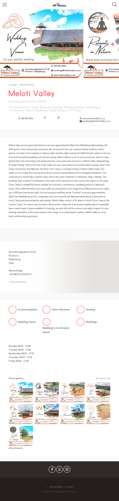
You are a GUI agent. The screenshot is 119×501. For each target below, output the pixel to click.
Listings (13, 84)
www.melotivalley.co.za (94, 118)
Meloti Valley (27, 84)
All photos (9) (103, 378)
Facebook (52, 470)
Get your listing (55, 486)
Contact (69, 486)
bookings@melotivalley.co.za (96, 121)
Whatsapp (59, 470)
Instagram (67, 470)
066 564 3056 (27, 118)
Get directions (18, 281)
